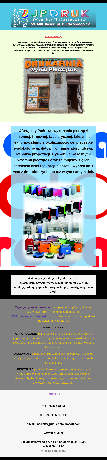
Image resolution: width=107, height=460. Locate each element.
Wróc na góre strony (53, 450)
